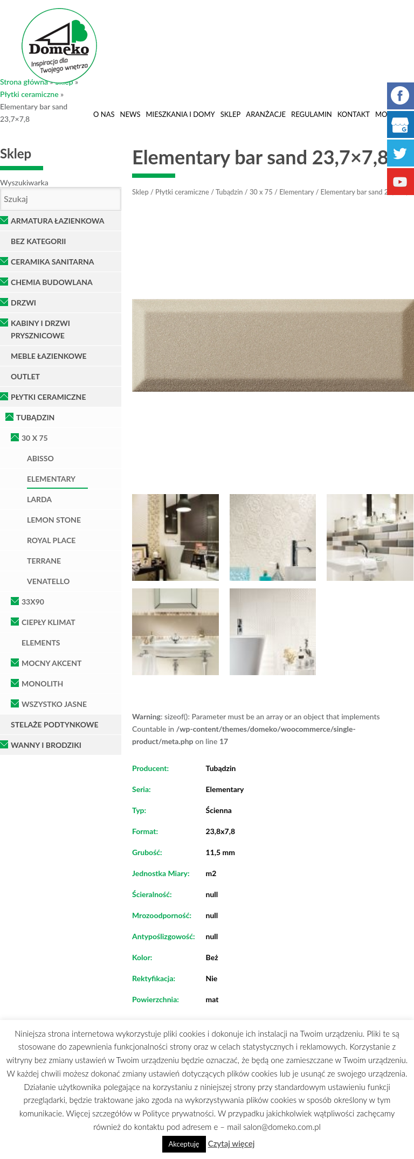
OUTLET (25, 376)
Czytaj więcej (231, 1143)
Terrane (44, 560)
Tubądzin (35, 417)
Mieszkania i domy (180, 114)
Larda (39, 499)
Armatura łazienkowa (58, 220)
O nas (104, 114)
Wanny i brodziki (46, 744)
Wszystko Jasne (54, 704)
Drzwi (23, 302)
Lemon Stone (54, 519)
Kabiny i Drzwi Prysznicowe (40, 329)
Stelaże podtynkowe (55, 724)
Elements (41, 642)
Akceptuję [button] (184, 1144)
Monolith (42, 683)
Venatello (48, 581)
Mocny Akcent (51, 663)
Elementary (51, 478)
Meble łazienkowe (49, 355)
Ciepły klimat (48, 622)
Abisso (40, 458)
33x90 (33, 601)
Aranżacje (266, 114)
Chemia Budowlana (52, 282)
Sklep (230, 114)
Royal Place (51, 540)
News (130, 114)
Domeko (59, 46)
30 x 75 (35, 437)
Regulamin (311, 114)
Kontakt (353, 114)
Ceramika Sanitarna (52, 261)
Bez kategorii (38, 241)
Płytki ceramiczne (29, 94)
